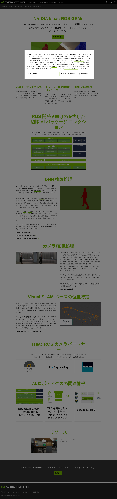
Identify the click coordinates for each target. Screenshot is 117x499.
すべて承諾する (84, 73)
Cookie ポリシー (79, 60)
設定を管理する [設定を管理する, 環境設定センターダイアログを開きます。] (33, 73)
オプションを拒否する (68, 73)
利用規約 (54, 66)
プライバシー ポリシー (71, 68)
